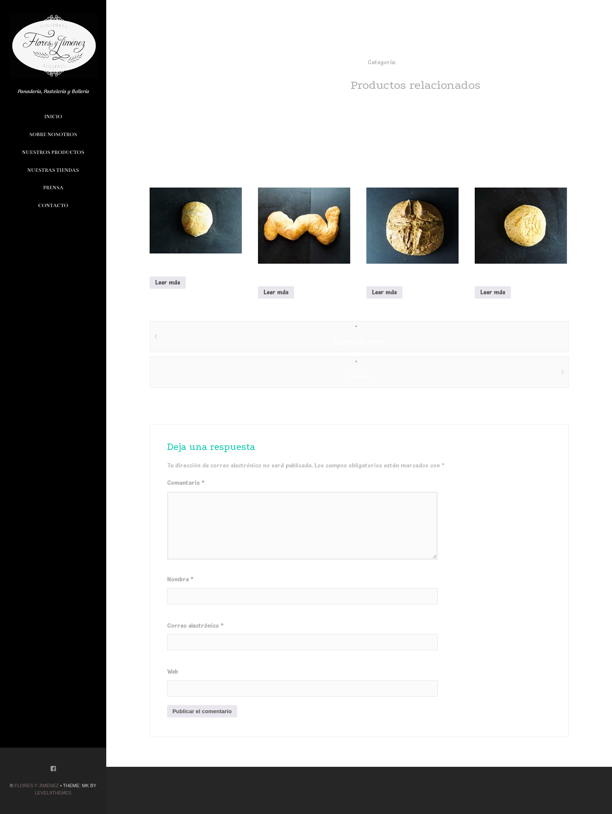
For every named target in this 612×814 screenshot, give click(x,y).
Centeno (359, 376)
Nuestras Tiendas (53, 170)
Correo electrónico (195, 625)
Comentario (185, 482)
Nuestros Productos (53, 152)
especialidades (417, 62)
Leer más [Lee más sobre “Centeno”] (384, 292)
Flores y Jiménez (36, 785)
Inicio (53, 117)
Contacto (53, 205)
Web (172, 671)
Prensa (53, 188)
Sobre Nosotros (53, 134)
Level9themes (53, 792)
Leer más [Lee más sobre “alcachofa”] (167, 282)
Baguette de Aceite (359, 341)
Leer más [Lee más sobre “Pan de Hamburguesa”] (492, 292)
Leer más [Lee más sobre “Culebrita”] (276, 292)
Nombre (180, 579)
